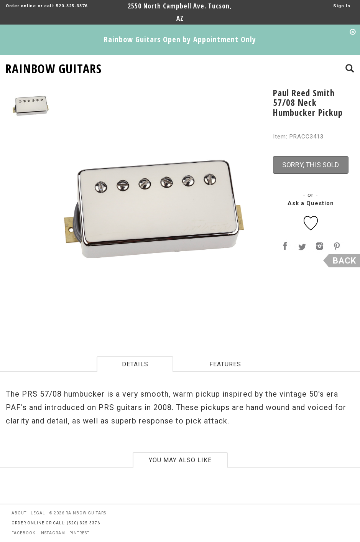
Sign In (341, 5)
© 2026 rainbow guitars (77, 513)
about (19, 513)
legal (38, 513)
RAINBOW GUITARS (53, 67)
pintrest (79, 533)
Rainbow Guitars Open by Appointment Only (180, 39)
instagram (52, 533)
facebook (23, 533)
